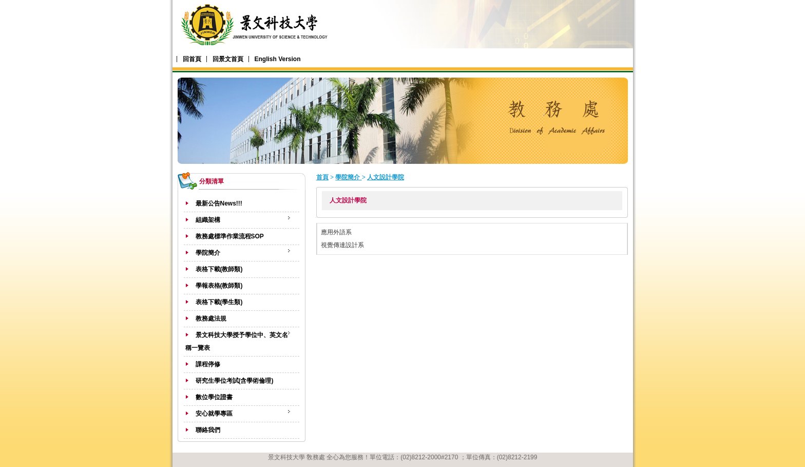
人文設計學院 (385, 177)
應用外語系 (336, 232)
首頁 (322, 177)
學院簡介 (348, 177)
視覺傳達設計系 (342, 245)
